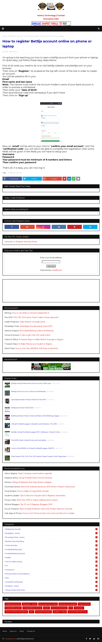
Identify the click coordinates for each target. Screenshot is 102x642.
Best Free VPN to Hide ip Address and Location (37, 500)
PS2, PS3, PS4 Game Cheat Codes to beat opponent (36, 317)
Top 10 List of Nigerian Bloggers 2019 (36, 504)
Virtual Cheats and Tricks (51, 590)
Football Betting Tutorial (51, 553)
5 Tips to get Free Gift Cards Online (35, 335)
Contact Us (31, 631)
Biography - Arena (51, 533)
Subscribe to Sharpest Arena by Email (21, 242)
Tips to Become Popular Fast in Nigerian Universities (42, 495)
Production (51, 570)
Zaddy (6, 52)
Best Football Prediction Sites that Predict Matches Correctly (46, 509)
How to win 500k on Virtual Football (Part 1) (30, 313)
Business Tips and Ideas (51, 541)
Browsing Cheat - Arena (51, 537)
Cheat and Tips (51, 545)
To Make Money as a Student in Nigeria (35, 344)
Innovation (48, 19)
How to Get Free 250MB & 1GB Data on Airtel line (37, 348)
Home (40, 15)
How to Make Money (51, 562)
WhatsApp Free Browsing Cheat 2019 (36, 326)
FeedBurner (57, 270)
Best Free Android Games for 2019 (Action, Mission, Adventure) (48, 487)
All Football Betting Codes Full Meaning (36, 331)
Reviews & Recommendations (51, 574)
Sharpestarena (11, 639)
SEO (57, 19)
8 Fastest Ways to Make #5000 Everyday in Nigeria (41, 339)
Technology (50, 15)
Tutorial (61, 15)
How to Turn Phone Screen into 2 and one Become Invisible (48, 513)
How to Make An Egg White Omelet (33, 491)
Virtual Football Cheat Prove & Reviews (35, 478)
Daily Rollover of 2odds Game (32, 322)
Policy (22, 631)
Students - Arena (51, 586)
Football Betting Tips (51, 549)
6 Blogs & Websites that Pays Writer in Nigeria (32, 482)
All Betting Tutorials (15, 173)
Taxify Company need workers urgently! (35, 473)
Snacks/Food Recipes (51, 582)
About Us (13, 631)
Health (51, 558)
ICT (51, 566)
